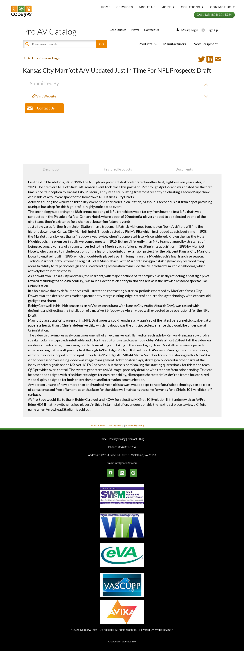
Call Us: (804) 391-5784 (214, 14)
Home (106, 7)
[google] (133, 473)
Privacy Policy (116, 425)
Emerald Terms (99, 425)
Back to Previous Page (41, 58)
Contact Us (151, 29)
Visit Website (44, 96)
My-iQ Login (189, 30)
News (135, 29)
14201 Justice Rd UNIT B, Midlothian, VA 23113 (127, 455)
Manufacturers (174, 44)
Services (124, 7)
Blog (141, 439)
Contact (132, 439)
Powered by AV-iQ (134, 425)
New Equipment (205, 44)
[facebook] (110, 473)
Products (147, 44)
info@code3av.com (126, 463)
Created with (122, 641)
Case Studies (118, 29)
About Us (147, 7)
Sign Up (213, 30)
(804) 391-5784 (126, 447)
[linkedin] (122, 473)
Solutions (192, 7)
